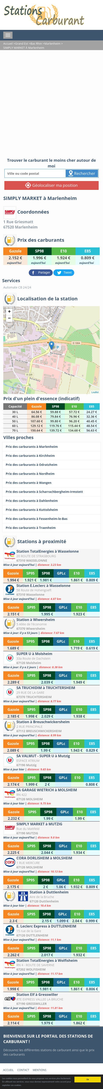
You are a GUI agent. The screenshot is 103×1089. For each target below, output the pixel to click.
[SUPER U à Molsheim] (51, 660)
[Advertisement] (51, 103)
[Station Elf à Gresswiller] (51, 1001)
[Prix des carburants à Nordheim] (51, 474)
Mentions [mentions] (39, 1070)
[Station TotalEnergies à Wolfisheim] (51, 967)
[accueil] (44, 14)
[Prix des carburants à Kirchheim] (51, 456)
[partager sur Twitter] (63, 272)
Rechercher (82, 173)
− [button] (9, 318)
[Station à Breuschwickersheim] (51, 728)
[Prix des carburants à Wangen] (51, 483)
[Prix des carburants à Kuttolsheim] (51, 510)
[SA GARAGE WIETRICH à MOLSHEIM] (51, 796)
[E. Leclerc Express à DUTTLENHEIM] (51, 933)
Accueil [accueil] (8, 1070)
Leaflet (95, 392)
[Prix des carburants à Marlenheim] (51, 447)
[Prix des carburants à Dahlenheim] (51, 501)
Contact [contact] (23, 1070)
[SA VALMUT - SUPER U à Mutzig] (51, 762)
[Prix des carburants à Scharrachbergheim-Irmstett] (51, 492)
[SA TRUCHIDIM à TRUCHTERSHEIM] (51, 694)
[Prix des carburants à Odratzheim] (51, 465)
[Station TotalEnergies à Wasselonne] (51, 558)
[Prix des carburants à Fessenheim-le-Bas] (51, 519)
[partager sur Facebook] (41, 272)
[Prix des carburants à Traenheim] (51, 528)
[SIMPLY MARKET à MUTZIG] (51, 830)
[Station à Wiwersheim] (51, 626)
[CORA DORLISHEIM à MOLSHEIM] (51, 864)
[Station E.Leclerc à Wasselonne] (51, 592)
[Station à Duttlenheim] (51, 899)
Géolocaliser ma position (51, 185)
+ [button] (9, 312)
